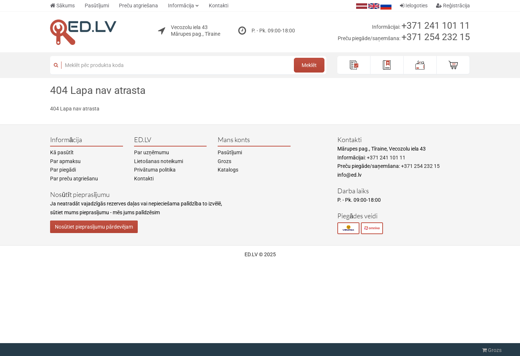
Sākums (62, 5)
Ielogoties (414, 5)
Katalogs (228, 170)
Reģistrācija (453, 5)
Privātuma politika (155, 170)
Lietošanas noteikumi (158, 161)
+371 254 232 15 (435, 37)
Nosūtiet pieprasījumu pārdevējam (94, 227)
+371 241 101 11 (435, 25)
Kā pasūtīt (62, 152)
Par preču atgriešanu (74, 178)
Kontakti (218, 5)
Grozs (224, 161)
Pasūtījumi (97, 5)
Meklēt (309, 65)
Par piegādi (63, 170)
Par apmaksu (65, 161)
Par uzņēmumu (151, 152)
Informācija (181, 5)
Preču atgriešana (138, 5)
